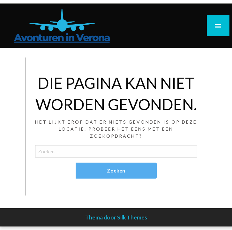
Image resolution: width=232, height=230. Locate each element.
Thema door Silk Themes (116, 217)
